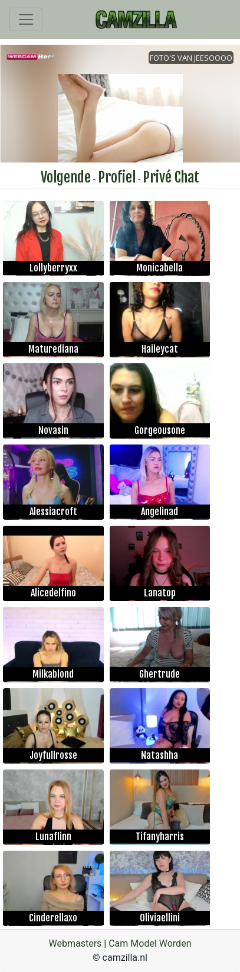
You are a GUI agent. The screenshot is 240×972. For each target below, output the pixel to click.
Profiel (117, 177)
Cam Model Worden (150, 943)
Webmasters (75, 943)
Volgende (66, 177)
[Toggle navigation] (25, 19)
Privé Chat (171, 177)
